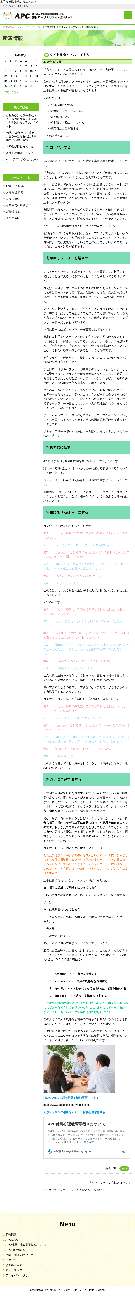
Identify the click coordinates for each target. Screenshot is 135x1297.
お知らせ (11, 185)
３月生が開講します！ (20, 152)
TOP (23, 27)
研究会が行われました (20, 146)
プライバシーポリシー (19, 1275)
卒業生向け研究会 (17, 205)
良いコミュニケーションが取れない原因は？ (77, 1189)
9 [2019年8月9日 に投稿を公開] (26, 71)
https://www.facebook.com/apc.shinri (66, 1104)
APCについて (13, 1239)
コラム (124, 1168)
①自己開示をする (61, 104)
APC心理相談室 (15, 1249)
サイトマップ (13, 1270)
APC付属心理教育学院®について (26, 1244)
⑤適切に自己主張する (64, 128)
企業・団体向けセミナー (20, 1254)
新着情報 (11, 211)
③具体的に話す (60, 116)
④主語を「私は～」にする (67, 122)
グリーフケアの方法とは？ (108, 1182)
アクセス (11, 1259)
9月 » (15, 92)
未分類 (10, 218)
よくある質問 (13, 1265)
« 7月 (6, 92)
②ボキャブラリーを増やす (67, 110)
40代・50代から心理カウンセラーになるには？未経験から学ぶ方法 (21, 136)
